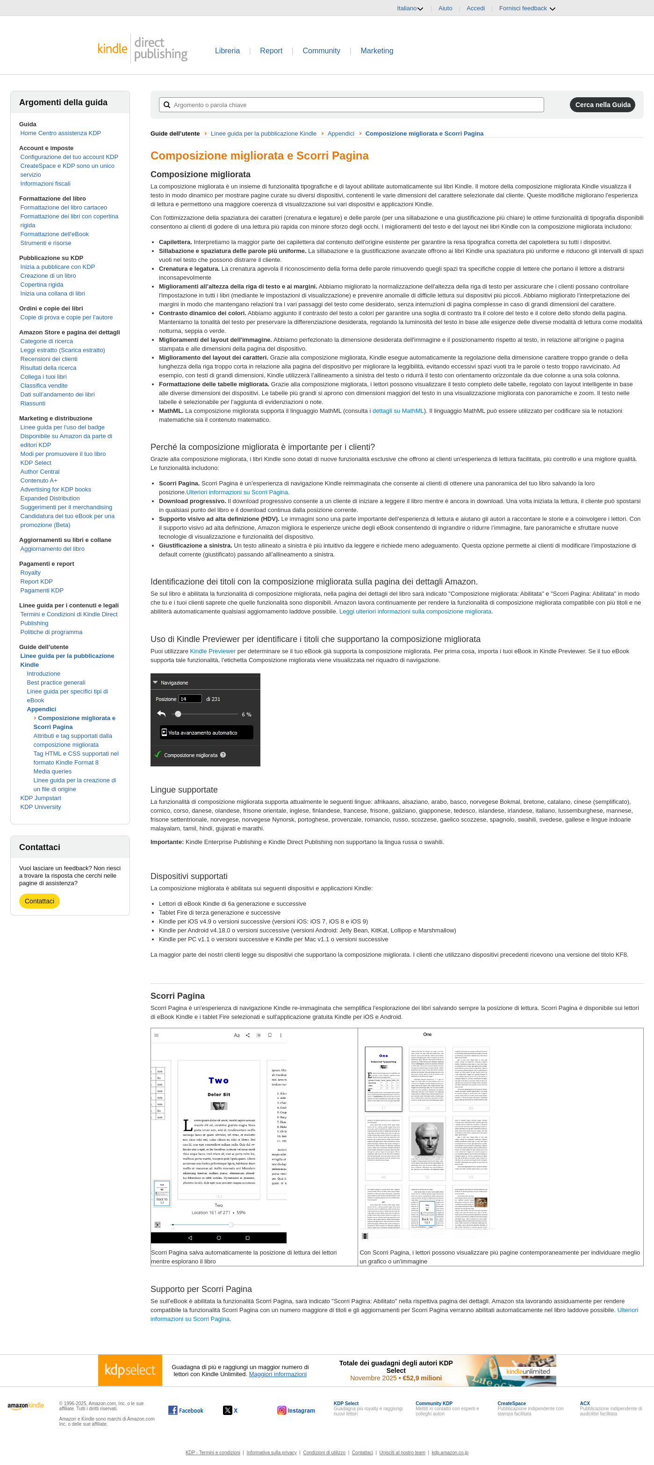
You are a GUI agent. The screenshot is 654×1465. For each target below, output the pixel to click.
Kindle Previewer (213, 651)
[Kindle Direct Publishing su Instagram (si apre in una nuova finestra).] (296, 1410)
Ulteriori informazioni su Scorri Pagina (237, 492)
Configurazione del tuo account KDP (70, 156)
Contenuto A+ (39, 480)
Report (271, 51)
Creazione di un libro (48, 275)
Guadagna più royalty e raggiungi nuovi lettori (368, 1408)
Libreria (227, 51)
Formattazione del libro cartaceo (64, 207)
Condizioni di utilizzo (324, 1452)
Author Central (40, 471)
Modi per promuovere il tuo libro (63, 453)
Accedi (476, 8)
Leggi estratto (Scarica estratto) (63, 350)
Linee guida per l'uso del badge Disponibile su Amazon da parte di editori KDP (67, 436)
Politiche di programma (52, 631)
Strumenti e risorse (46, 242)
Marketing (376, 51)
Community (321, 51)
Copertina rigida (42, 284)
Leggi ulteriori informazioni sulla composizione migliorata (415, 611)
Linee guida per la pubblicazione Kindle (263, 133)
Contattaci (39, 901)
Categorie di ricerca (47, 341)
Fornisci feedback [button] (527, 8)
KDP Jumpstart (41, 797)
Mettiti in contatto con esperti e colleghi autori (447, 1408)
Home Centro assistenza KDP (61, 133)
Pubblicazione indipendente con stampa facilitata (530, 1408)
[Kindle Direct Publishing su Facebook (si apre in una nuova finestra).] (185, 1410)
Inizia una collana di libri (53, 293)
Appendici (42, 709)
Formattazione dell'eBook (55, 234)
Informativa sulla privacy (272, 1452)
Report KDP (37, 581)
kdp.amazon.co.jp (450, 1452)
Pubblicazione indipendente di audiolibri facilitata (611, 1408)
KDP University (41, 806)
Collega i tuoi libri (44, 376)
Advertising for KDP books (56, 489)
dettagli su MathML (398, 410)
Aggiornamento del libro (53, 548)
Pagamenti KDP (42, 590)
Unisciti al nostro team (402, 1452)
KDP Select (36, 462)
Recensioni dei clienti (49, 358)
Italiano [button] (410, 8)
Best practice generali (56, 682)
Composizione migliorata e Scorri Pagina (425, 133)
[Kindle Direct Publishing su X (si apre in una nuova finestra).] (240, 1410)
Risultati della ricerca (49, 367)
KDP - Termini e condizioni (213, 1452)
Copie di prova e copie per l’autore (67, 317)
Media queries (53, 771)
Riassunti (33, 403)
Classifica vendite (44, 385)
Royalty (31, 572)
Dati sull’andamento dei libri (58, 394)
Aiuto (445, 8)
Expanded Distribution (50, 498)
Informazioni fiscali (46, 183)
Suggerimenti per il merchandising (67, 507)
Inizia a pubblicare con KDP (58, 266)
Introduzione (44, 673)
